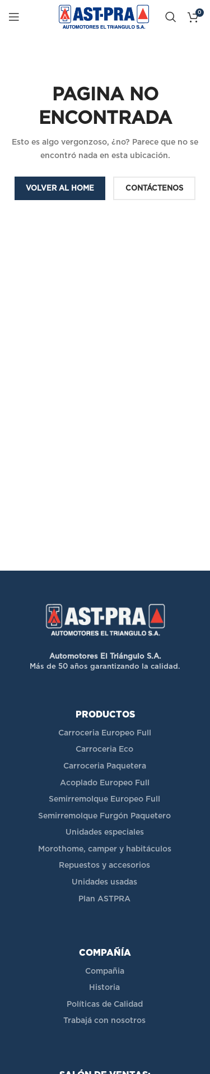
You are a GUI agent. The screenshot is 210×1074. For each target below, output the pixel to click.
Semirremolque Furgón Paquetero (104, 816)
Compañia (104, 971)
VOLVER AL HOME (60, 188)
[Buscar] (171, 17)
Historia (104, 988)
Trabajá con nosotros (104, 1021)
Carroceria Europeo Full (104, 733)
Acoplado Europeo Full (105, 783)
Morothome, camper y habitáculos (104, 849)
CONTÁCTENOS (154, 188)
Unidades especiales (105, 832)
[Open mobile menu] (14, 17)
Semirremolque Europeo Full (104, 799)
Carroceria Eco (104, 749)
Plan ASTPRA (104, 899)
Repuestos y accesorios (104, 865)
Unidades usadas (104, 882)
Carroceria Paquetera (104, 766)
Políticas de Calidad (105, 1004)
